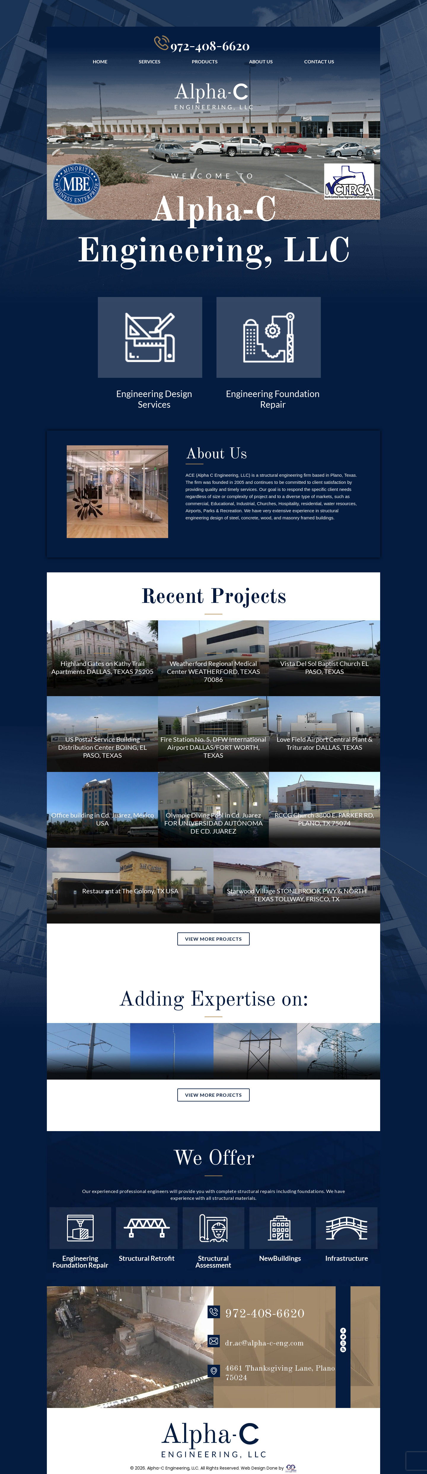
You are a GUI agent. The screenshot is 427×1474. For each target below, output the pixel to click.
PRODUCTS (205, 58)
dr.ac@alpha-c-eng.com (264, 1303)
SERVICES (149, 58)
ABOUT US (261, 58)
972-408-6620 (210, 44)
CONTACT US (319, 58)
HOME (100, 58)
